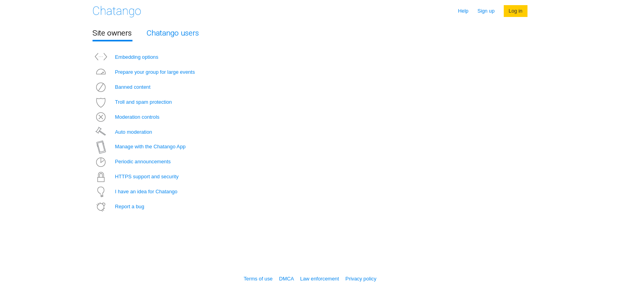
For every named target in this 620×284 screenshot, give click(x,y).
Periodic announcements (132, 161)
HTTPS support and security (136, 176)
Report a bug (118, 206)
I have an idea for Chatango (135, 191)
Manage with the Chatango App (139, 146)
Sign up (485, 11)
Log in (515, 11)
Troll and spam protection (132, 102)
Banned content (121, 87)
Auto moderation (122, 132)
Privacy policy (361, 279)
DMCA (286, 279)
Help (463, 11)
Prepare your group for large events (144, 72)
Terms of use (258, 279)
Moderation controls (126, 117)
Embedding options (125, 57)
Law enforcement (319, 279)
